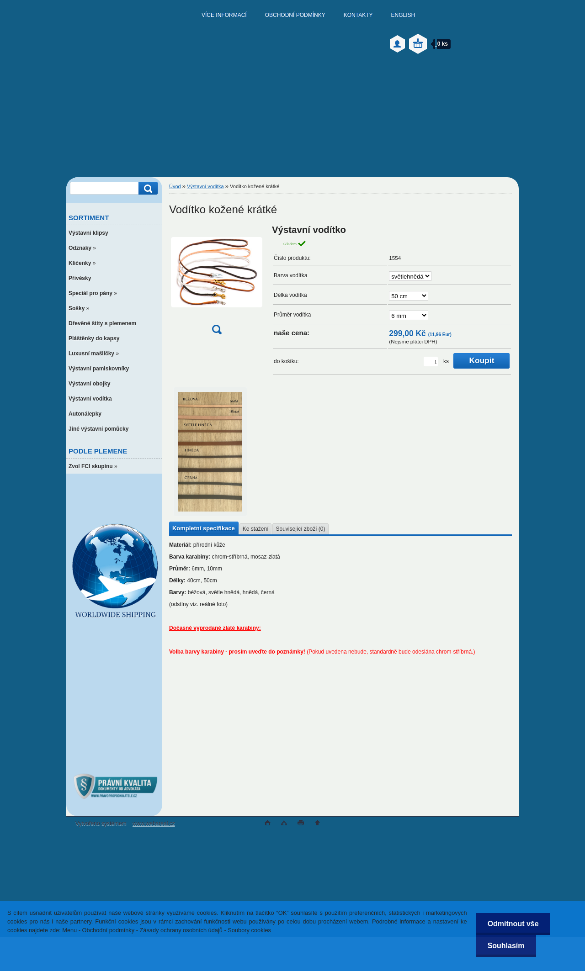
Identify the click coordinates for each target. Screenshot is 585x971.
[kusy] (431, 361)
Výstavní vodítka (205, 186)
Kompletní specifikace (203, 528)
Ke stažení (256, 529)
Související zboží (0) (300, 529)
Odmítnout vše (513, 924)
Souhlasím (506, 946)
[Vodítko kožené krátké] (216, 282)
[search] (146, 188)
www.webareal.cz (154, 823)
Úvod (175, 186)
